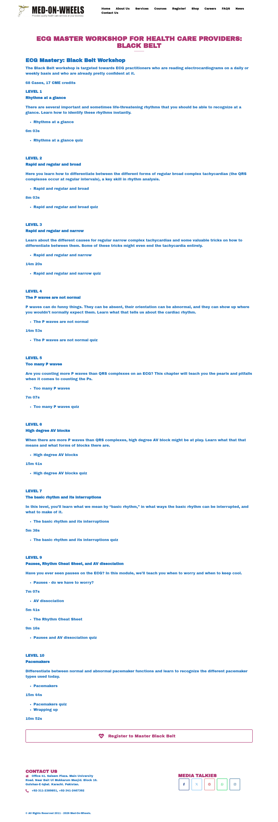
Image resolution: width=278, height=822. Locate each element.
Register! (179, 8)
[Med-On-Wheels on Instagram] (235, 784)
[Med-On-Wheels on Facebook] (184, 784)
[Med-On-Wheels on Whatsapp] (222, 784)
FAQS (226, 8)
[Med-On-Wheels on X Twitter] (197, 784)
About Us (123, 8)
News (240, 8)
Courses (160, 8)
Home (105, 8)
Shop (195, 8)
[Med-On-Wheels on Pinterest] (209, 784)
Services (142, 8)
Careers (210, 8)
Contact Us (109, 12)
